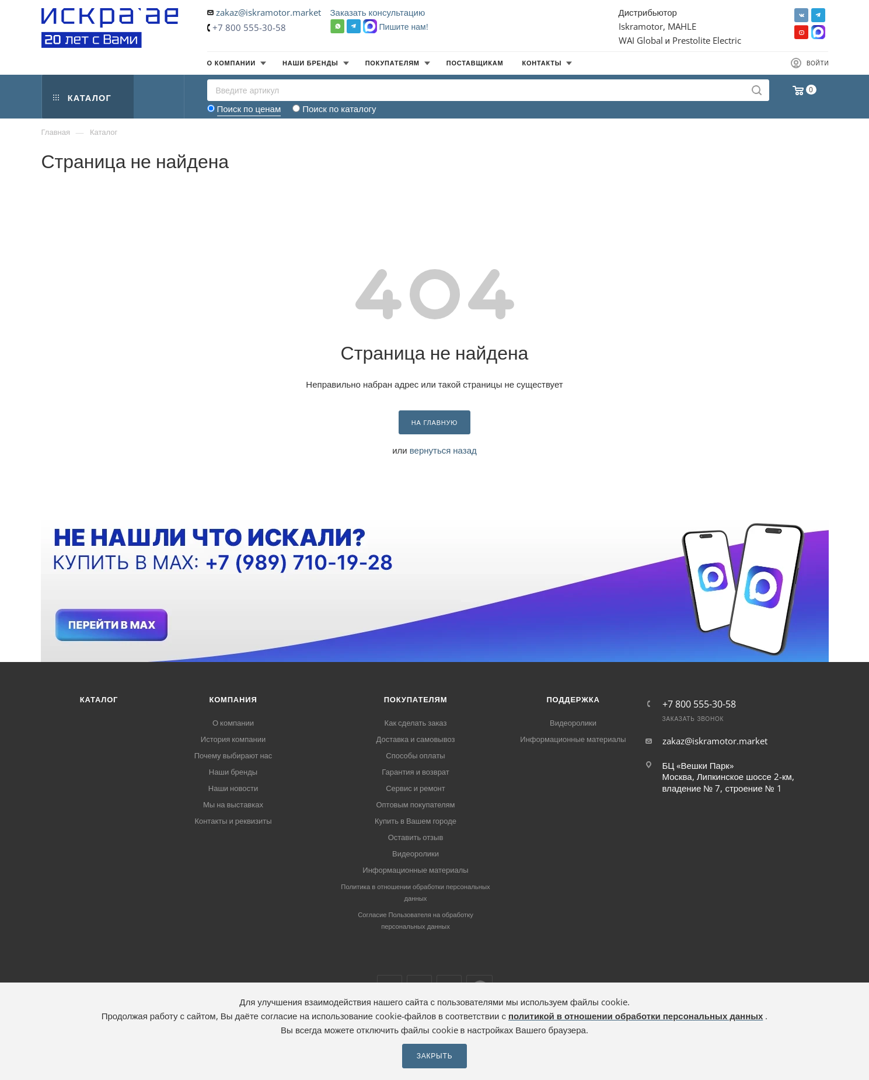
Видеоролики (415, 853)
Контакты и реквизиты (232, 821)
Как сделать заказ (416, 722)
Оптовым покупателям (415, 804)
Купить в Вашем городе (415, 821)
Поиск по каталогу (339, 108)
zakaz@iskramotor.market (268, 12)
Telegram (818, 15)
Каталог (99, 699)
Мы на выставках (233, 804)
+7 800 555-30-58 (249, 27)
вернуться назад (443, 450)
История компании (233, 739)
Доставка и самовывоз (415, 739)
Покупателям (416, 699)
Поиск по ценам (249, 108)
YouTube (801, 32)
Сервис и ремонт (415, 788)
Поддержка (572, 699)
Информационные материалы (415, 870)
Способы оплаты (415, 755)
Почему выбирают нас (233, 755)
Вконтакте (801, 15)
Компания (233, 699)
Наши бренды (233, 772)
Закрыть (435, 1056)
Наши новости (233, 788)
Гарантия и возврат (415, 772)
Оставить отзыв (416, 837)
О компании (233, 722)
